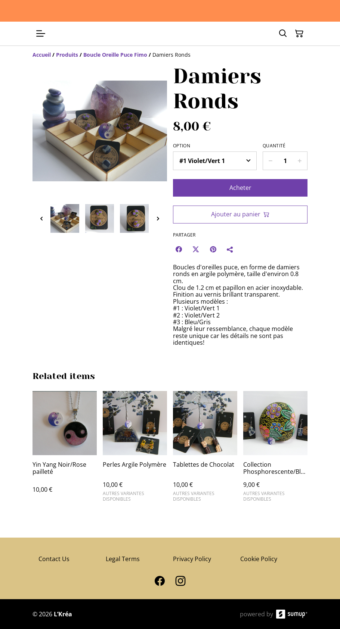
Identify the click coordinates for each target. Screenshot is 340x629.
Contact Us (53, 559)
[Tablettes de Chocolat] (205, 449)
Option (181, 145)
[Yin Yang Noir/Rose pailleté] (65, 449)
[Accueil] (42, 54)
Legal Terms (123, 559)
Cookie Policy (258, 559)
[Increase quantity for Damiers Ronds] (299, 160)
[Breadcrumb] (170, 55)
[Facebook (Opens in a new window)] (178, 249)
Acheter (240, 188)
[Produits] (67, 54)
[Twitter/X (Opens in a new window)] (195, 249)
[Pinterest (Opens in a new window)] (213, 249)
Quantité (274, 145)
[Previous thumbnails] (41, 218)
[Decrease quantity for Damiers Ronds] (270, 160)
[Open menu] (41, 33)
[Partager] (230, 249)
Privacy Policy (192, 559)
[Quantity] (285, 160)
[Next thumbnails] (158, 218)
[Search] (283, 33)
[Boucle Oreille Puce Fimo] (115, 54)
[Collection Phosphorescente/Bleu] (275, 449)
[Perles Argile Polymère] (135, 449)
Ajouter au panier (240, 214)
